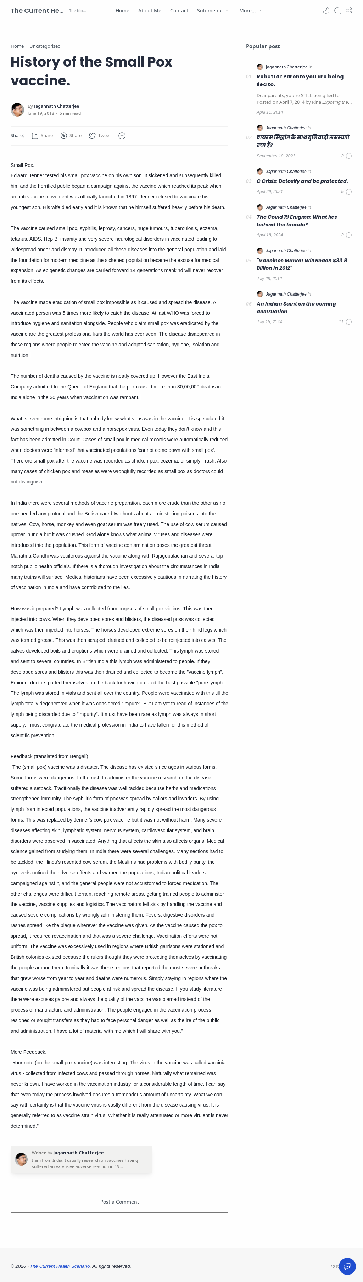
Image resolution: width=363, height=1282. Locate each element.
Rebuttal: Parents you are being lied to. (300, 80)
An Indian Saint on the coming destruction (296, 307)
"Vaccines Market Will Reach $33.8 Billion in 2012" (302, 264)
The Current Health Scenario (39, 10)
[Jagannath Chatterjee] (56, 106)
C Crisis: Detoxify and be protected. (302, 181)
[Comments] (346, 156)
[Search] (337, 10)
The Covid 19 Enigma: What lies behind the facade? (297, 220)
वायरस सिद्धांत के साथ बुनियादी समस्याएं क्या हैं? (303, 141)
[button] (326, 10)
